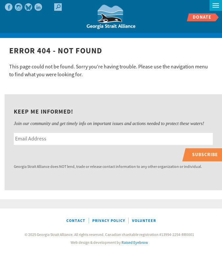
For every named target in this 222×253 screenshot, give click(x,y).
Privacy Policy (108, 221)
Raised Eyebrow (135, 242)
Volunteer (144, 221)
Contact (75, 221)
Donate (202, 17)
